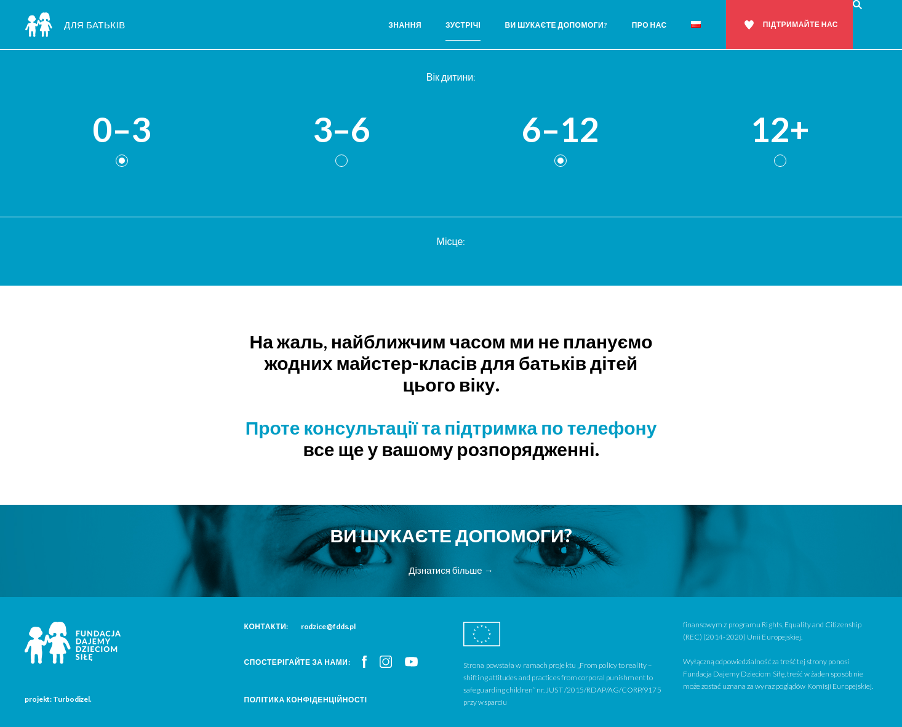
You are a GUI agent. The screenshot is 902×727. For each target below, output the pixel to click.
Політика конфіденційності (305, 699)
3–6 (341, 130)
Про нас (649, 25)
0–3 (122, 130)
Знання (404, 25)
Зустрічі (463, 25)
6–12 (560, 130)
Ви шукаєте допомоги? (556, 25)
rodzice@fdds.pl (328, 626)
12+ (780, 130)
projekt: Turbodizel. (58, 699)
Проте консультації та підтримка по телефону (451, 427)
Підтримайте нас (800, 24)
